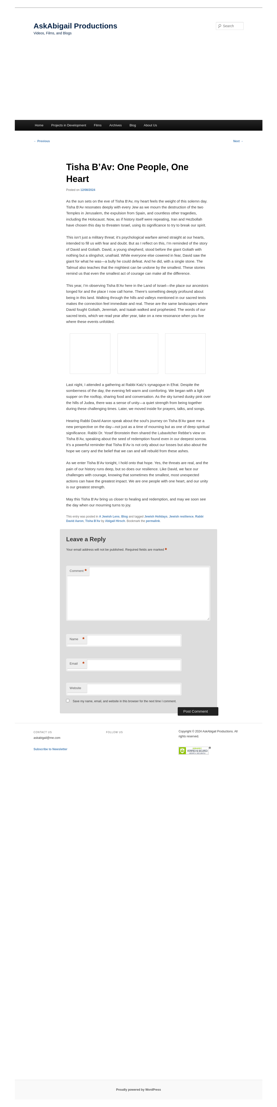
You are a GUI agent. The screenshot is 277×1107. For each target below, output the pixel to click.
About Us (150, 125)
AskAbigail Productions (75, 26)
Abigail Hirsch (115, 521)
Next (238, 141)
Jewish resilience (181, 516)
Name (77, 639)
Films (97, 125)
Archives (115, 125)
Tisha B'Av (92, 521)
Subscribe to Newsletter (51, 749)
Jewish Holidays (155, 516)
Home (39, 125)
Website (75, 688)
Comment (78, 571)
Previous (42, 141)
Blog (132, 125)
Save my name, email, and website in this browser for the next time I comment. (124, 701)
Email (77, 663)
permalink (153, 521)
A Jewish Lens (109, 516)
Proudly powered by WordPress (138, 1089)
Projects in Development (68, 125)
